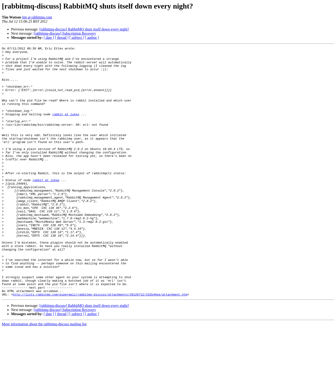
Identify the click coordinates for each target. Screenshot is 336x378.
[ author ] (92, 38)
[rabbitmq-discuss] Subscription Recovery (65, 33)
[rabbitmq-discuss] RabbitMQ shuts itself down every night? (84, 29)
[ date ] (49, 38)
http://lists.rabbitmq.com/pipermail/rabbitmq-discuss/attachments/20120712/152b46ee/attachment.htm (100, 344)
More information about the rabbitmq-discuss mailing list (44, 374)
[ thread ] (62, 38)
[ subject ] (76, 38)
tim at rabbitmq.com (37, 17)
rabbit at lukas (65, 128)
